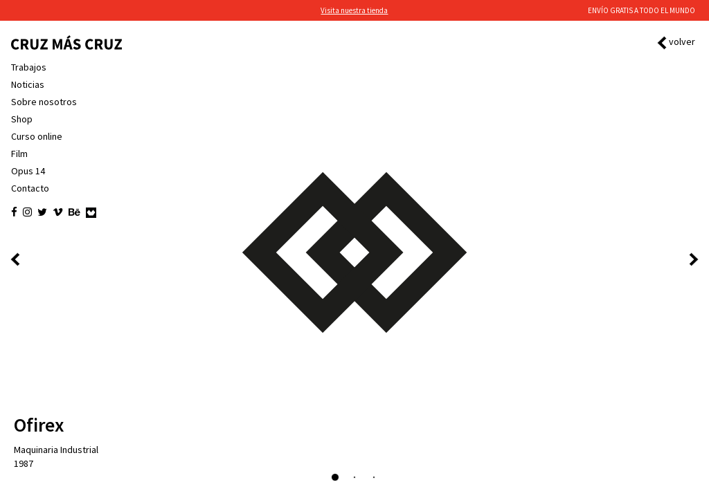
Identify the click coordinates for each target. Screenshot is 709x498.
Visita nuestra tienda (354, 10)
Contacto (30, 188)
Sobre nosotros (44, 101)
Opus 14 (28, 171)
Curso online (36, 136)
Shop (22, 119)
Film (19, 153)
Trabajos (28, 67)
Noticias (27, 84)
